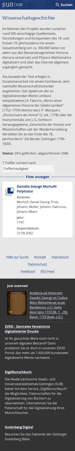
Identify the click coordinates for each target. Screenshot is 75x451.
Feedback (28, 271)
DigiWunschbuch (18, 372)
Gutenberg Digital (19, 427)
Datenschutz (37, 264)
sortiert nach (26, 163)
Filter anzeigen (37, 177)
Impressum (60, 257)
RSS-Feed (47, 271)
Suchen (64, 4)
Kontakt (40, 257)
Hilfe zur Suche (17, 257)
